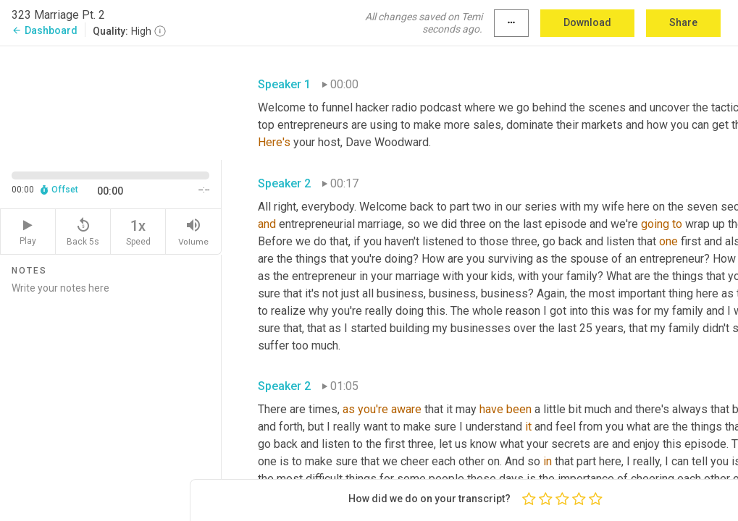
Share (683, 22)
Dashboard (44, 30)
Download (587, 22)
